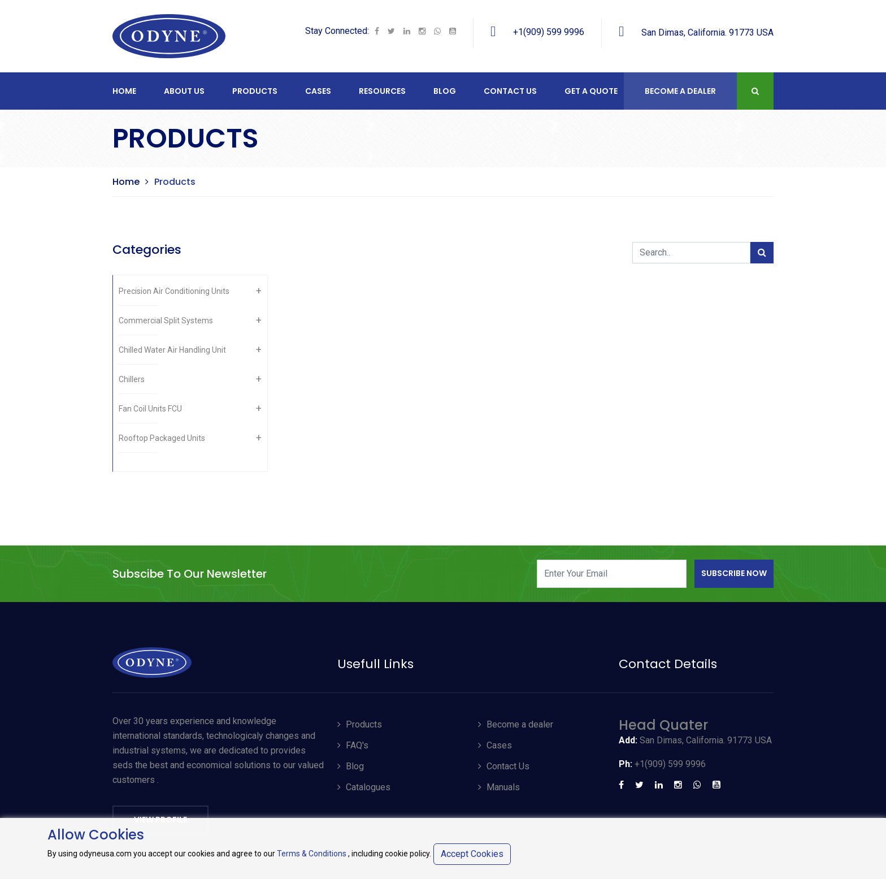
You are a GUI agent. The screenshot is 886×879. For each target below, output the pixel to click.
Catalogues (363, 787)
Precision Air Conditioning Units (174, 291)
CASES (318, 91)
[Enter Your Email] (612, 574)
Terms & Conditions (311, 853)
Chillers (132, 379)
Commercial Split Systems (166, 320)
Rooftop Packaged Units (162, 438)
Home (124, 91)
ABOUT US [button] (184, 91)
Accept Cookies (472, 853)
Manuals (499, 787)
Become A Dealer (680, 91)
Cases (495, 745)
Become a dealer (515, 724)
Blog (444, 91)
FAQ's (352, 745)
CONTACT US (510, 91)
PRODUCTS (254, 91)
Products (359, 724)
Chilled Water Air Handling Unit (172, 349)
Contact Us (503, 766)
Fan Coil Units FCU (150, 408)
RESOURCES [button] (382, 91)
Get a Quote (591, 91)
